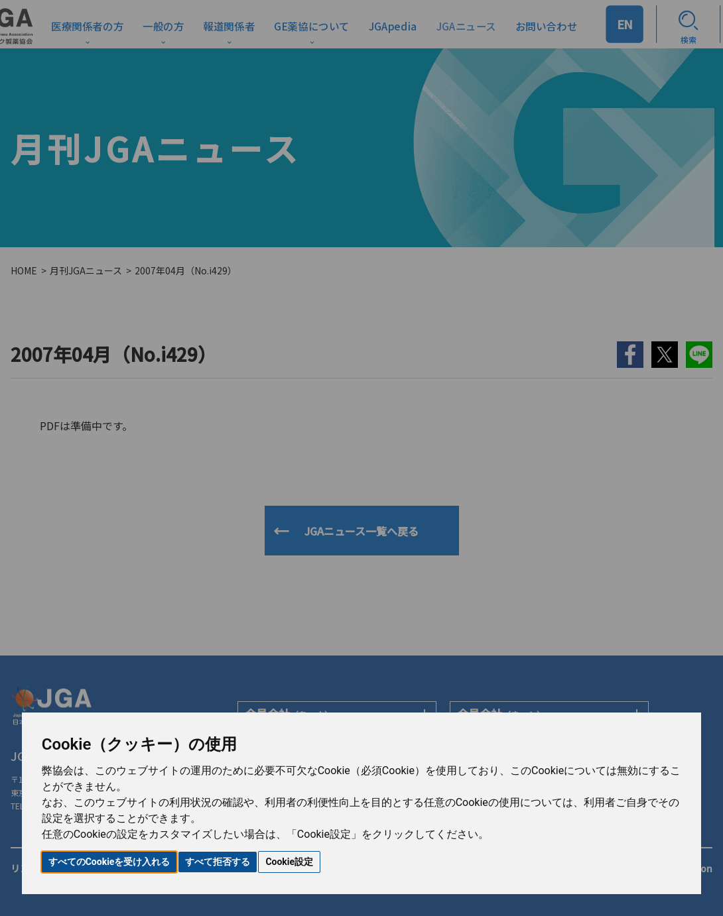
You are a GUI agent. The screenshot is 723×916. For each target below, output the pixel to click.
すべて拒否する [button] (217, 861)
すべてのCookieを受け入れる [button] (109, 861)
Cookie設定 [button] (289, 861)
